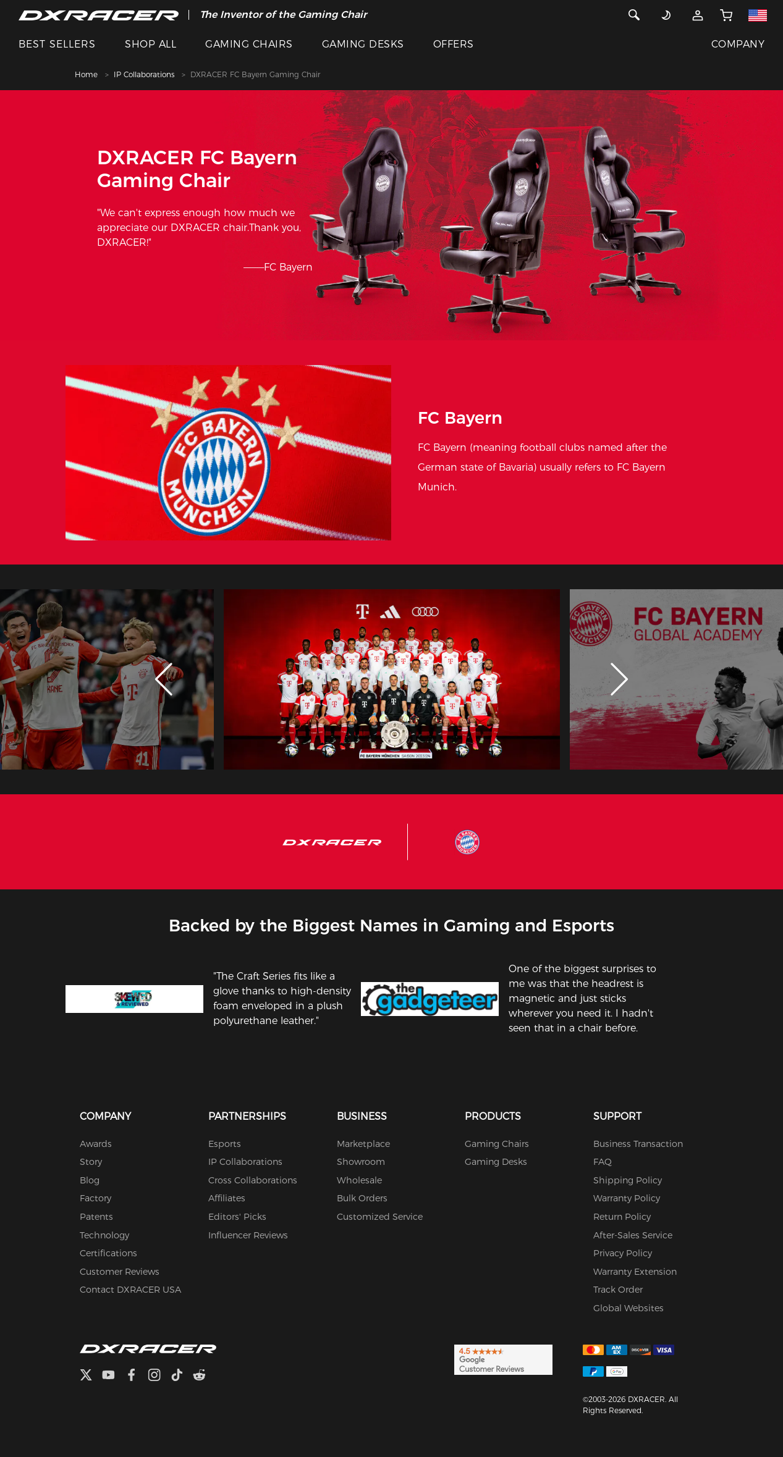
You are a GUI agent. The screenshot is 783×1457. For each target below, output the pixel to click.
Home (86, 74)
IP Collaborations (144, 74)
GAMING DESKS (363, 44)
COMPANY (737, 44)
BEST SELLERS (57, 44)
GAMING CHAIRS (248, 44)
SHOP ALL (150, 44)
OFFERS (453, 44)
